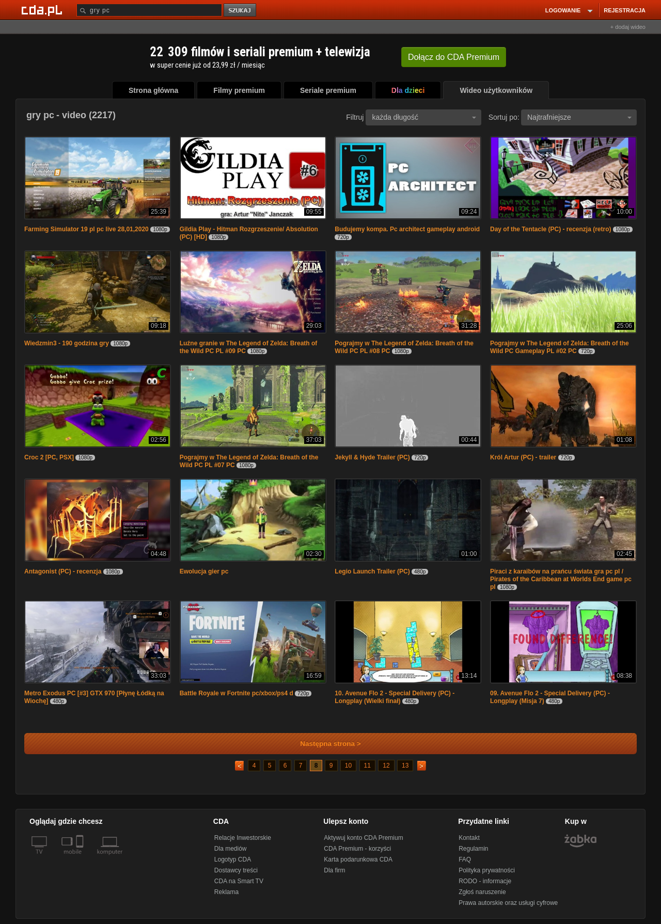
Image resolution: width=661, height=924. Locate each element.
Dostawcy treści (236, 870)
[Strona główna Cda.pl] (43, 10)
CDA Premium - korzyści (357, 848)
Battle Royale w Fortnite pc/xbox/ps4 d (236, 693)
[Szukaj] (149, 10)
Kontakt (469, 837)
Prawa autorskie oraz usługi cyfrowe (508, 902)
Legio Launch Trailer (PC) (372, 571)
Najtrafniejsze (579, 117)
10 (348, 765)
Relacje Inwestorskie (242, 837)
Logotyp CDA (232, 859)
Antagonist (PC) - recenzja (62, 571)
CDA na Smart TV (238, 881)
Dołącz (453, 57)
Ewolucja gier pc (204, 571)
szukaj (241, 11)
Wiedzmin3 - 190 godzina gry (66, 343)
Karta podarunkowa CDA (358, 859)
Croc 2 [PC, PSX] (49, 457)
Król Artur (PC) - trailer (523, 457)
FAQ (465, 859)
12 (386, 765)
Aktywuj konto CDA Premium (363, 837)
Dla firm (334, 870)
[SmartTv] (80, 858)
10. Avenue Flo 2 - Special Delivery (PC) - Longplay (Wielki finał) (394, 697)
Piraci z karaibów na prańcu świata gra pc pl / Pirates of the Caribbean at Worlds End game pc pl (561, 579)
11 (367, 765)
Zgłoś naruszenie (482, 892)
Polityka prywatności (487, 870)
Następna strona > (323, 743)
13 (405, 765)
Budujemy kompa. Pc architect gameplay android (407, 229)
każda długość (424, 117)
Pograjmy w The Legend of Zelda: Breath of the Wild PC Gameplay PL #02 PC (559, 347)
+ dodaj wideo (628, 27)
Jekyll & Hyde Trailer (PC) (372, 457)
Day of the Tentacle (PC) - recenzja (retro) (550, 229)
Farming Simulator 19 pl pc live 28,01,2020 (86, 229)
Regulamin (473, 848)
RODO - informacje (485, 881)
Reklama (226, 892)
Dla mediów (230, 848)
